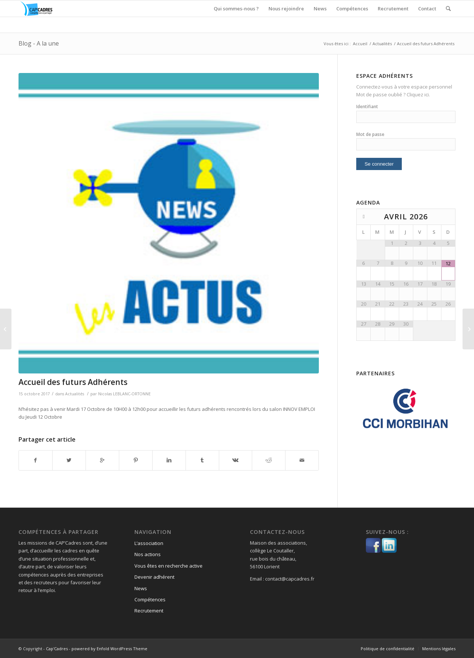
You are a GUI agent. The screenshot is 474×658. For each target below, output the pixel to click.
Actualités (382, 43)
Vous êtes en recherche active (168, 565)
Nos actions (147, 554)
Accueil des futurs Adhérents (73, 382)
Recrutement (148, 610)
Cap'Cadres (57, 648)
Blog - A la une (39, 43)
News (140, 588)
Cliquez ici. (418, 94)
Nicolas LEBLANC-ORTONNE (124, 393)
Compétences (150, 599)
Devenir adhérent (154, 577)
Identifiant (367, 106)
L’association (148, 543)
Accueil (360, 43)
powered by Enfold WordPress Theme (109, 648)
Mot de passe (370, 134)
